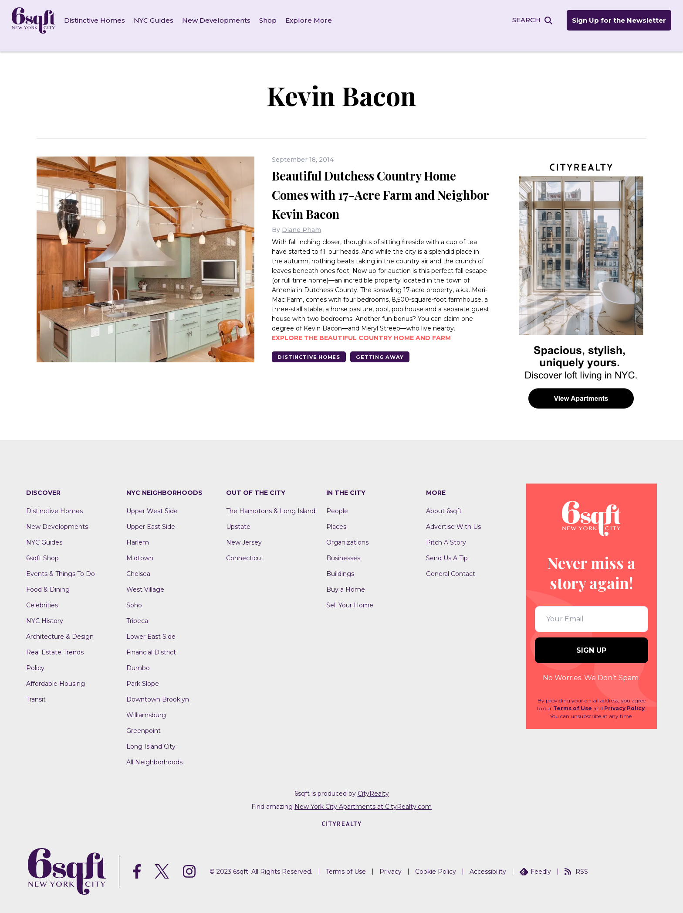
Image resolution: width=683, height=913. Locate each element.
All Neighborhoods (154, 754)
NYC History (44, 613)
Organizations (347, 534)
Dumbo (138, 660)
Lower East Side (151, 629)
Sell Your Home (349, 597)
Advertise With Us (453, 519)
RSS (576, 864)
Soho (134, 597)
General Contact (450, 566)
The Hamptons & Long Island (270, 503)
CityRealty (373, 786)
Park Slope (142, 676)
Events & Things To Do (60, 566)
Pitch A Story (446, 534)
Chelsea (138, 566)
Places (336, 519)
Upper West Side (152, 503)
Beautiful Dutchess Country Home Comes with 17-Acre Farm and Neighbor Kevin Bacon (367, 195)
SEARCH (519, 21)
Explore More (314, 21)
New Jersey (244, 534)
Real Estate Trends (55, 644)
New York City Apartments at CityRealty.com (363, 799)
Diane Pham (301, 241)
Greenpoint (143, 723)
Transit (36, 691)
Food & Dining (48, 582)
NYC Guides (159, 21)
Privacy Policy (624, 701)
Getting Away (395, 368)
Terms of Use (572, 701)
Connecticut (245, 550)
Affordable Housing (55, 676)
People (337, 503)
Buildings (340, 566)
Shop (273, 21)
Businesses (343, 550)
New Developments (222, 21)
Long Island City (151, 739)
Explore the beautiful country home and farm (361, 349)
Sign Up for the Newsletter (612, 22)
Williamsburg (146, 707)
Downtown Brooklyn (157, 691)
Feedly (535, 864)
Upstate (238, 519)
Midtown (139, 550)
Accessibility (488, 864)
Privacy (390, 864)
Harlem (137, 534)
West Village (145, 582)
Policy (35, 660)
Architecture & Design (60, 629)
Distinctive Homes (100, 21)
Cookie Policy (435, 864)
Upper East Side (150, 519)
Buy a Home (345, 582)
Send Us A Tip (447, 550)
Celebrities (42, 597)
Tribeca (137, 613)
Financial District (151, 644)
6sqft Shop (42, 550)
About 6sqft (444, 503)
